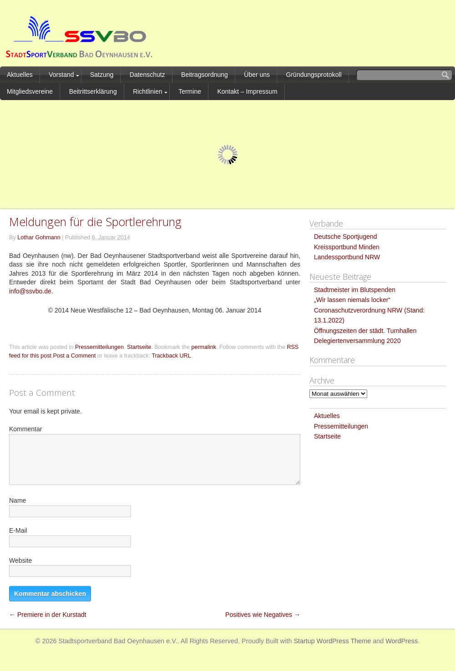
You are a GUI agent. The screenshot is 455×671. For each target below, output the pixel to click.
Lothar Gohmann (39, 237)
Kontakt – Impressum (247, 91)
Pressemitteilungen (99, 347)
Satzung (101, 74)
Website (20, 560)
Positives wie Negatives (262, 614)
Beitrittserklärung (93, 91)
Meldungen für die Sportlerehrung (95, 221)
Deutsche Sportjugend (345, 236)
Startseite (139, 347)
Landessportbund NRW (347, 257)
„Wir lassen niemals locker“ (352, 299)
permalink (203, 347)
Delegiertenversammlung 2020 (357, 340)
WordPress (401, 641)
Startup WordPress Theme (332, 641)
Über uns (257, 74)
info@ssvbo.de (30, 291)
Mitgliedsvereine (30, 91)
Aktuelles (20, 74)
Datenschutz (147, 74)
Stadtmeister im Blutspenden (354, 289)
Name (17, 500)
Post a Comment (74, 356)
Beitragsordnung (204, 74)
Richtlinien (147, 91)
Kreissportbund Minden (346, 247)
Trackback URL (171, 356)
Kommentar (25, 429)
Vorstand (61, 74)
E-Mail (18, 530)
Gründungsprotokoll (314, 74)
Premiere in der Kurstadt (47, 614)
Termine (189, 91)
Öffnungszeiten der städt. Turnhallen (365, 330)
